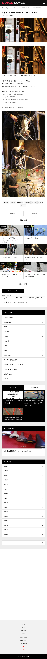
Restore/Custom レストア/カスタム (14, 364)
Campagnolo (7, 322)
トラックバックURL (6, 295)
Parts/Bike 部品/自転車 (10, 360)
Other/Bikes (7, 355)
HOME (24, 624)
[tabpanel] (23, 443)
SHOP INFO (23, 637)
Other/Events (8, 374)
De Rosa (6, 331)
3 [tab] (25, 446)
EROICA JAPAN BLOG (10, 369)
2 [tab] (23, 446)
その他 (6, 379)
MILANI (6, 346)
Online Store (23, 643)
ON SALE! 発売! (8, 317)
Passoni (6, 341)
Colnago (6, 336)
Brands (23, 630)
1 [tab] (22, 446)
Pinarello (11, 15)
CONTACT (23, 640)
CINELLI (6, 327)
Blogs (23, 627)
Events (23, 633)
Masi (5, 350)
